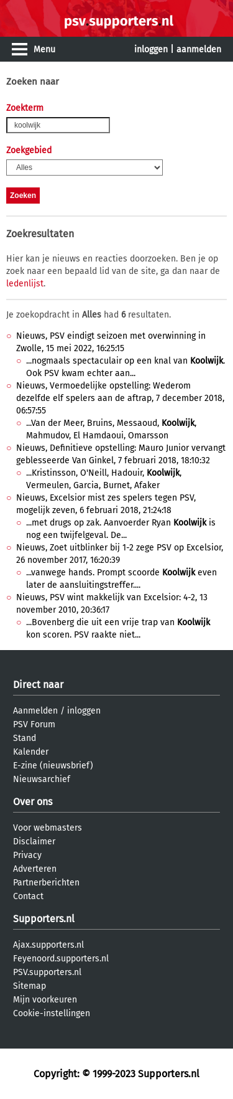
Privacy (27, 855)
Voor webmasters (47, 828)
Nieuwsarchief (41, 779)
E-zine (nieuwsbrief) (53, 765)
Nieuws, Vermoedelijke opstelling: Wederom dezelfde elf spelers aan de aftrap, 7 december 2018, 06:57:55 (120, 398)
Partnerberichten (46, 882)
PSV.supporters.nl (47, 972)
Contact (28, 896)
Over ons (32, 802)
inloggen (151, 49)
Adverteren (35, 869)
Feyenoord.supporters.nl (61, 958)
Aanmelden (35, 710)
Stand (24, 738)
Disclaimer (34, 841)
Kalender (30, 752)
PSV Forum (34, 724)
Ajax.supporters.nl (48, 945)
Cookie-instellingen (51, 1013)
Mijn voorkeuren (45, 999)
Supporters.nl (44, 919)
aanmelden (198, 49)
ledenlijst (24, 283)
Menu (44, 49)
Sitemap (29, 986)
